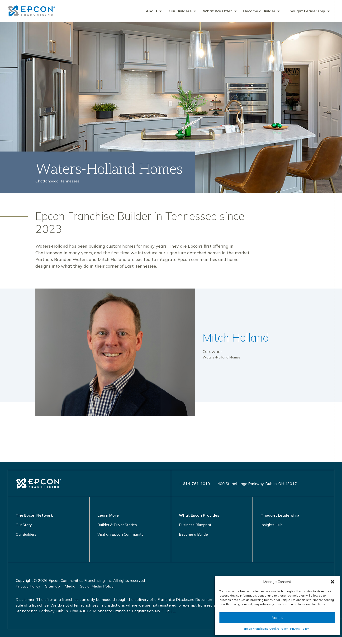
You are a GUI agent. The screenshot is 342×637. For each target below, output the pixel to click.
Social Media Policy (97, 586)
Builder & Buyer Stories (117, 524)
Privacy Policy (299, 628)
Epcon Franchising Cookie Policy (265, 628)
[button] (332, 581)
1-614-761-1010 (194, 483)
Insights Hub (272, 524)
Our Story (24, 524)
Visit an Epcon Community (120, 534)
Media (70, 586)
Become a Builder (194, 534)
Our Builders (26, 534)
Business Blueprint (195, 524)
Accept (277, 617)
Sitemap (52, 586)
